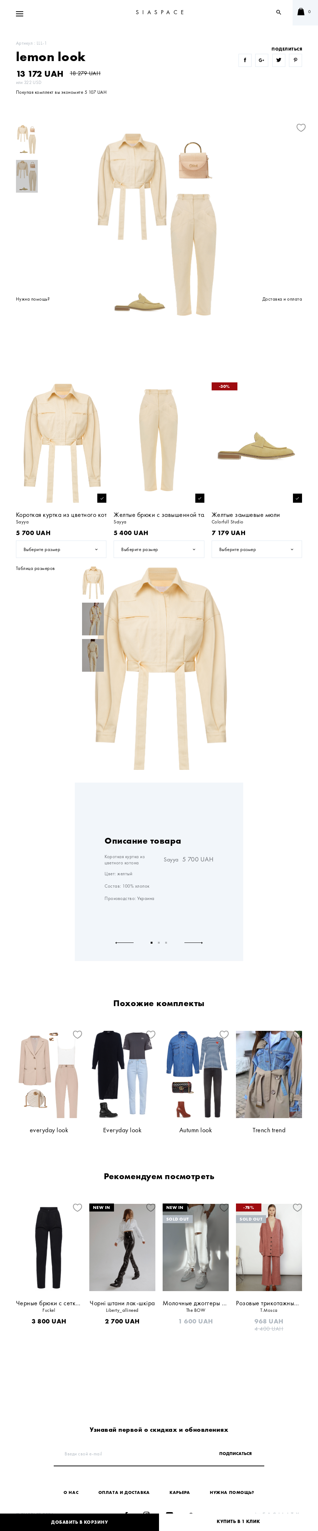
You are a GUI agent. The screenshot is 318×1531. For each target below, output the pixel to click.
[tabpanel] (159, 767)
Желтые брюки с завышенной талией (165, 514)
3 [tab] (166, 943)
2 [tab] (159, 943)
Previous (124, 943)
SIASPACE (161, 12)
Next (193, 943)
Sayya (171, 859)
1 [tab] (151, 943)
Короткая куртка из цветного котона (66, 514)
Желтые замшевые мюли (246, 514)
